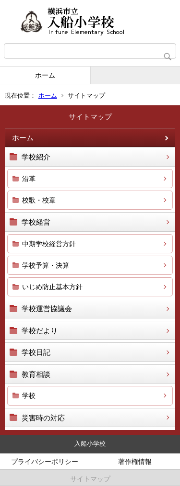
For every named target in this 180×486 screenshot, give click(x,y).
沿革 (29, 178)
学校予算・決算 (45, 265)
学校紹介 (36, 157)
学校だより (40, 331)
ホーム (45, 75)
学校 (29, 395)
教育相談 (36, 374)
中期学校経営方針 (49, 244)
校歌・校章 (39, 200)
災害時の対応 (43, 418)
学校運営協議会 (47, 309)
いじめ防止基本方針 (52, 287)
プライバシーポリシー (44, 461)
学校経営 (36, 222)
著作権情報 (135, 461)
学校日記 (36, 352)
